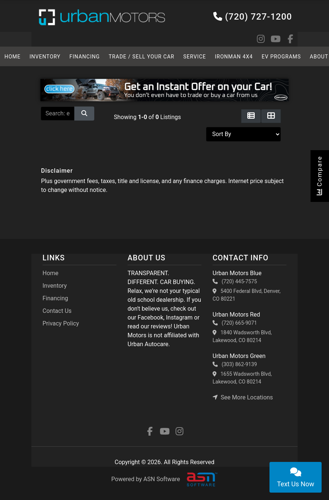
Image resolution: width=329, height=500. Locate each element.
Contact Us (57, 310)
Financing (84, 57)
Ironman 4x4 (232, 57)
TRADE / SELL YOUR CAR (140, 57)
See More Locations (243, 397)
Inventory (44, 57)
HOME (12, 57)
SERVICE (193, 57)
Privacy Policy (61, 323)
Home (50, 273)
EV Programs (279, 57)
